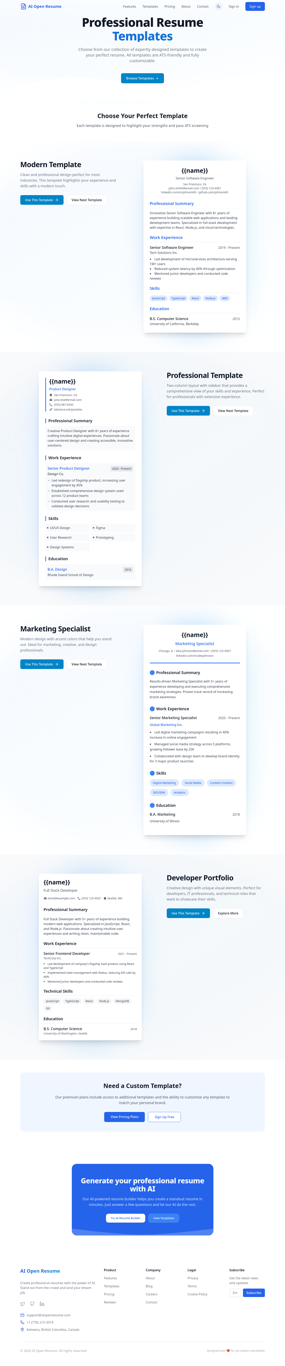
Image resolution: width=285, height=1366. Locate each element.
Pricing (170, 6)
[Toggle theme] (218, 6)
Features (129, 6)
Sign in (234, 6)
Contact (203, 6)
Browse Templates (142, 78)
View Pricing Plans (124, 1117)
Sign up (255, 6)
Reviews (110, 1302)
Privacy (193, 1278)
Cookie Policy (198, 1294)
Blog (149, 1286)
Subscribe (253, 1293)
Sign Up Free (164, 1117)
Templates (150, 6)
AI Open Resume (40, 1271)
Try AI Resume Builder (125, 1218)
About (185, 6)
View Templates (163, 1218)
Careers (151, 1294)
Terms (192, 1286)
